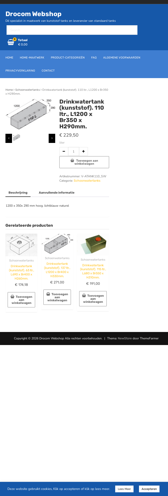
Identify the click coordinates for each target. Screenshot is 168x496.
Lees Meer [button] (124, 489)
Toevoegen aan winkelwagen (86, 162)
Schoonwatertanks (27, 89)
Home (9, 89)
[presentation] (8, 138)
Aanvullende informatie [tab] (56, 192)
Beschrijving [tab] (18, 192)
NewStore (125, 338)
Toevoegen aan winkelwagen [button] (22, 300)
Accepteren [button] (149, 489)
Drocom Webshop (33, 14)
